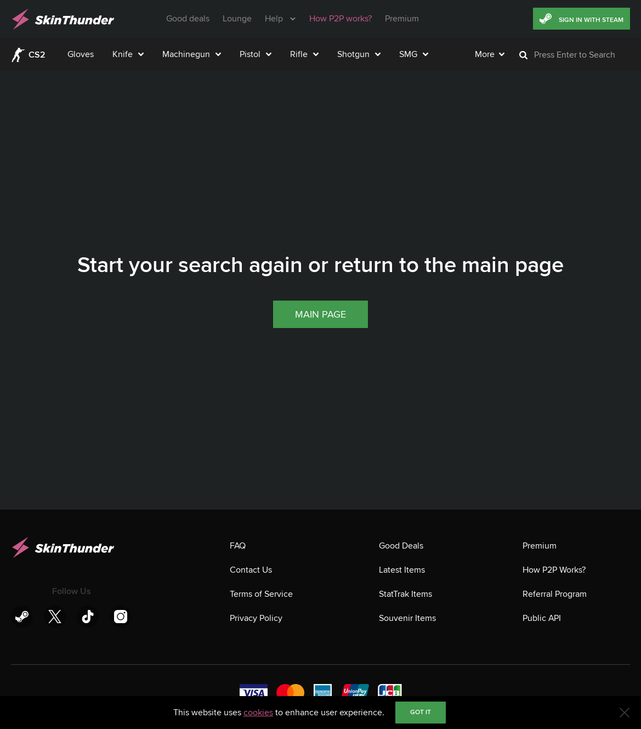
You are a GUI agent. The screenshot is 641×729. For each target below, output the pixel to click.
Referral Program (555, 594)
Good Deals (401, 545)
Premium (540, 545)
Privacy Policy (256, 618)
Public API (542, 618)
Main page (320, 428)
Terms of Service (261, 594)
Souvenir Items (407, 618)
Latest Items (402, 569)
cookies (258, 712)
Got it (420, 712)
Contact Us (251, 569)
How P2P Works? (554, 569)
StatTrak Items (405, 594)
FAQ (238, 545)
